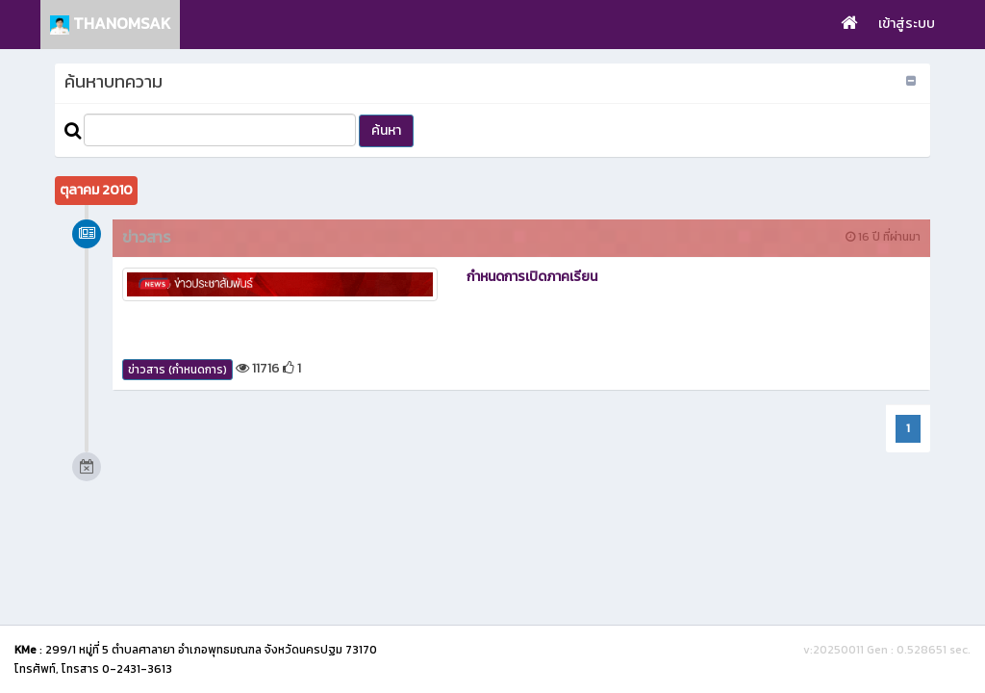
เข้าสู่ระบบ (906, 23)
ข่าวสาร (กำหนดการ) (177, 369)
